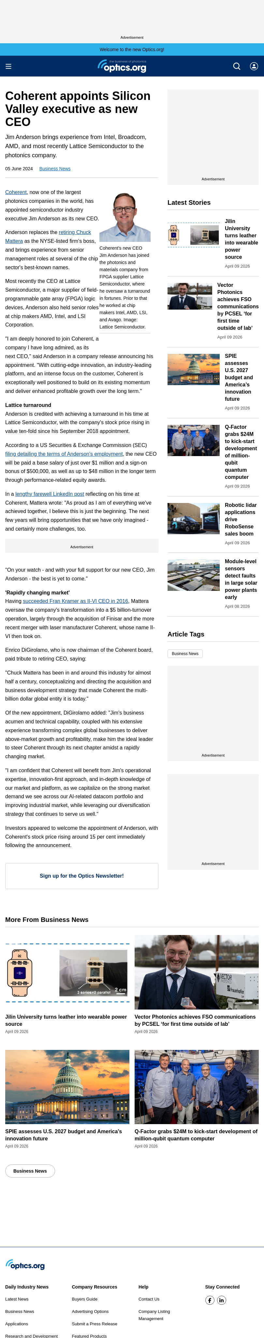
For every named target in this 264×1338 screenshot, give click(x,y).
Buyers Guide (85, 1299)
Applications (16, 1323)
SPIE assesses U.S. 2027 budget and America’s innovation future (239, 377)
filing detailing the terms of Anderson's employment (64, 454)
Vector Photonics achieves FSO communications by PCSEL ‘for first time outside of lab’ (238, 306)
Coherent (16, 192)
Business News (55, 168)
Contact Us (149, 1299)
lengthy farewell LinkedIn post (49, 494)
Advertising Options (90, 1311)
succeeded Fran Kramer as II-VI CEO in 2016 (75, 601)
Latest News (17, 1299)
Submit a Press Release (94, 1323)
